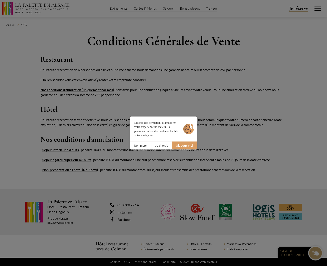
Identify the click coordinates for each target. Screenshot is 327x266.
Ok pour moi (184, 145)
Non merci (140, 145)
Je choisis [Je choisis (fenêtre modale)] (161, 145)
